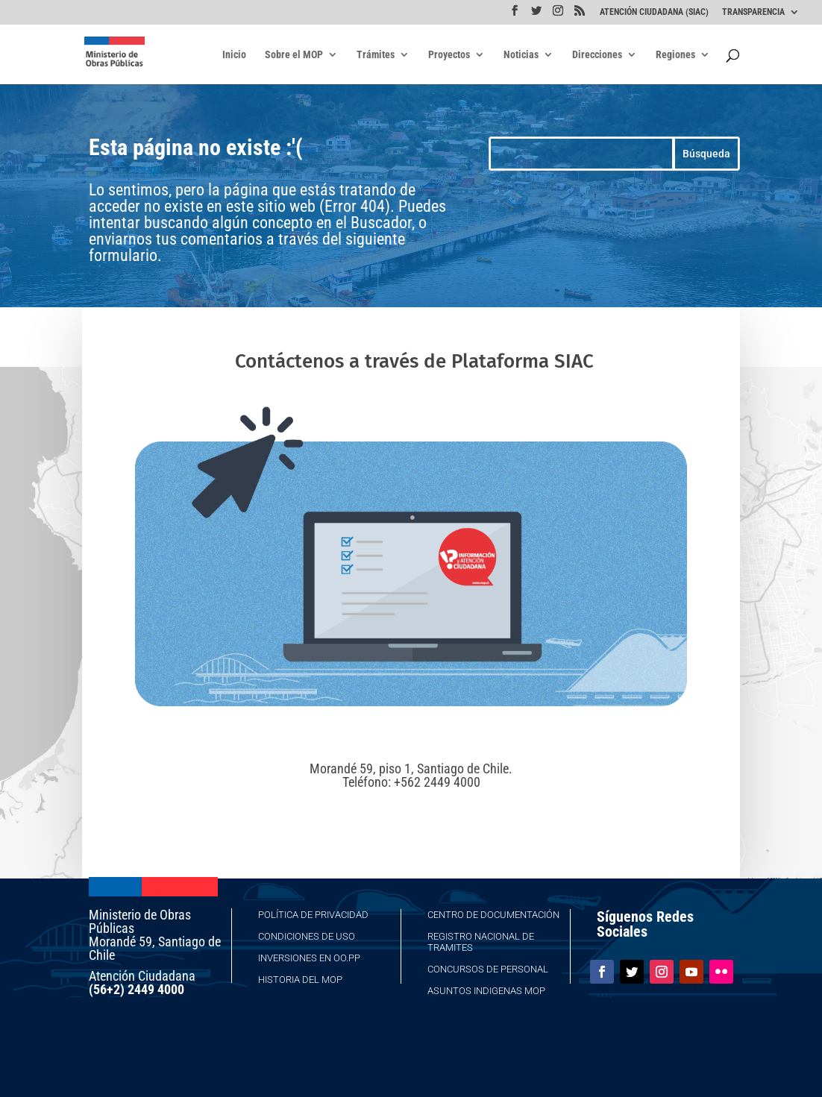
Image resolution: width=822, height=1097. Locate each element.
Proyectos (449, 54)
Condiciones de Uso (306, 936)
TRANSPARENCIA (753, 12)
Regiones (675, 54)
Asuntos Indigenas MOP (486, 990)
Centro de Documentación (493, 914)
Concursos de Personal (487, 969)
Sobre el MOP (294, 54)
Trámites (376, 54)
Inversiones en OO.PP (309, 958)
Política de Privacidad (313, 914)
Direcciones (597, 54)
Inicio (234, 54)
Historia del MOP (300, 979)
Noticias (521, 54)
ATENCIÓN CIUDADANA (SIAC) (654, 12)
